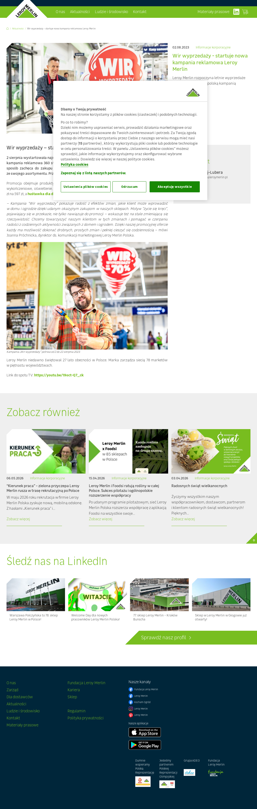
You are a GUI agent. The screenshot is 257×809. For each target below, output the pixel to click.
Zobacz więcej (18, 519)
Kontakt (140, 12)
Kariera (74, 689)
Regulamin (77, 711)
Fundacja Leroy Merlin (86, 682)
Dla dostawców (20, 697)
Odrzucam (129, 187)
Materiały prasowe (213, 12)
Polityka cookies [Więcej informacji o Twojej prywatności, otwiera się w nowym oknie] (74, 164)
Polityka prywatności (86, 718)
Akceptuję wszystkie (175, 187)
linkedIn (236, 12)
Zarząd (12, 689)
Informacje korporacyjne (213, 47)
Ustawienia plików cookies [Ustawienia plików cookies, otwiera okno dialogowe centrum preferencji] (85, 187)
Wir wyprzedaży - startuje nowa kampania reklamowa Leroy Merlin (61, 28)
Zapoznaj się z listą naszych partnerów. (93, 173)
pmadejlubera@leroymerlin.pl (208, 177)
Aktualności (80, 12)
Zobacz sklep (245, 12)
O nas (60, 12)
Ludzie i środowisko (111, 12)
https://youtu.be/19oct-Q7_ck (59, 375)
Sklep (72, 697)
